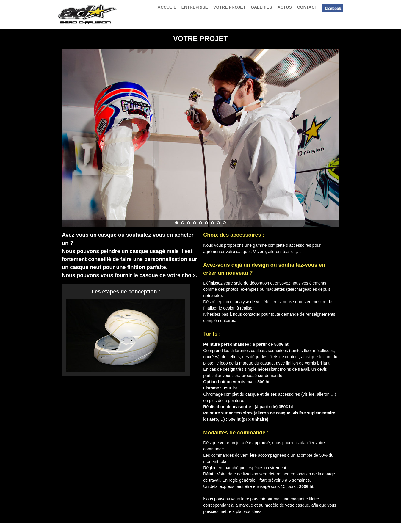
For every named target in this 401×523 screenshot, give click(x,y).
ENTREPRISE (194, 7)
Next (333, 135)
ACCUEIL (167, 7)
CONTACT (307, 7)
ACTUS (285, 7)
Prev (69, 135)
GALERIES (261, 7)
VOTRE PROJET (229, 7)
